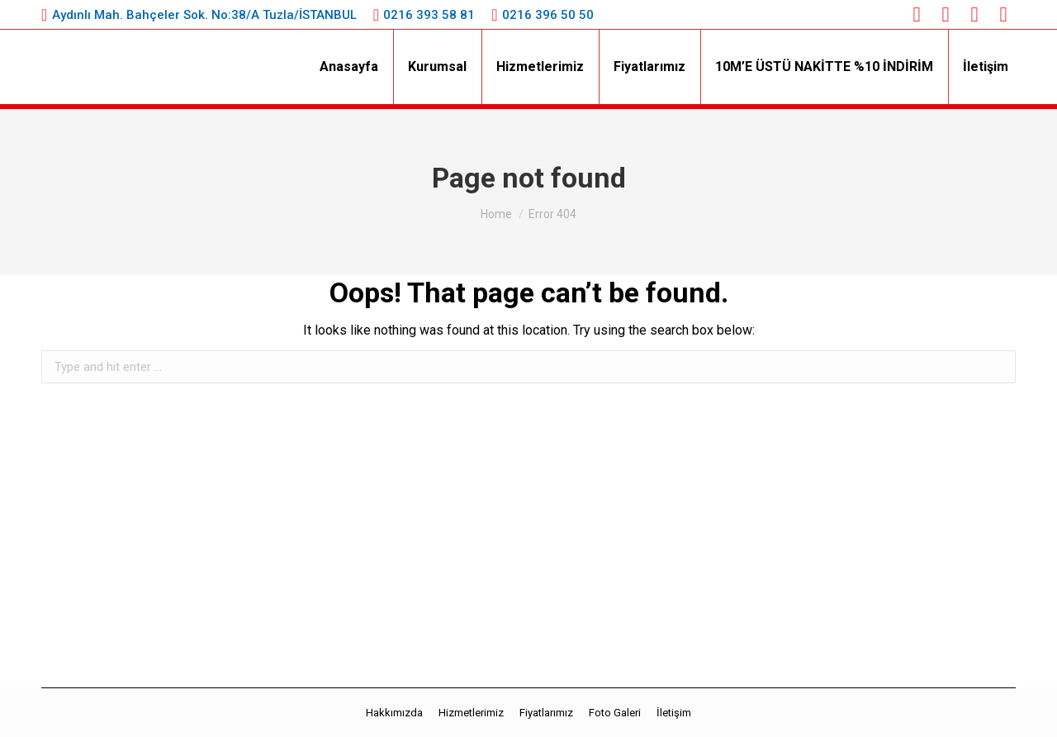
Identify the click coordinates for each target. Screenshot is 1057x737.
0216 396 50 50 (548, 14)
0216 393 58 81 (429, 14)
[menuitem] (349, 67)
